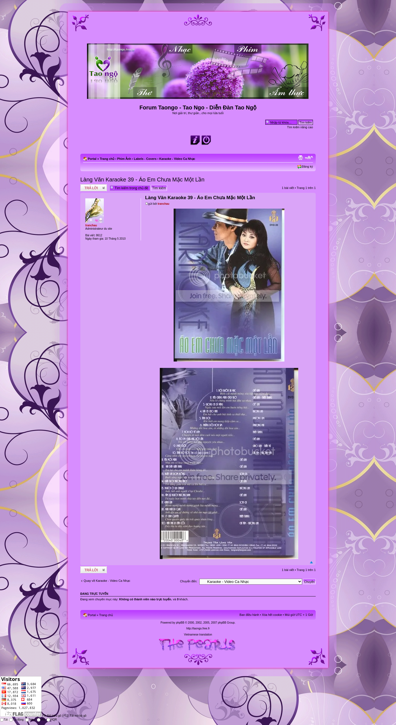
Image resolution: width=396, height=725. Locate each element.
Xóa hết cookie (272, 614)
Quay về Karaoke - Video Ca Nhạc (107, 580)
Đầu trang (311, 562)
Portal (92, 158)
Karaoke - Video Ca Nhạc (177, 158)
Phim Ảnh (124, 158)
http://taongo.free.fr (198, 628)
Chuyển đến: (188, 581)
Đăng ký (307, 166)
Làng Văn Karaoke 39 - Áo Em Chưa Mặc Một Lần (142, 179)
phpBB (180, 622)
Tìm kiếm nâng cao (300, 127)
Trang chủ (107, 158)
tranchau (163, 203)
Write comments (93, 187)
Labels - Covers (145, 158)
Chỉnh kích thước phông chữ (309, 157)
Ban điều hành (249, 614)
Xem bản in (300, 157)
